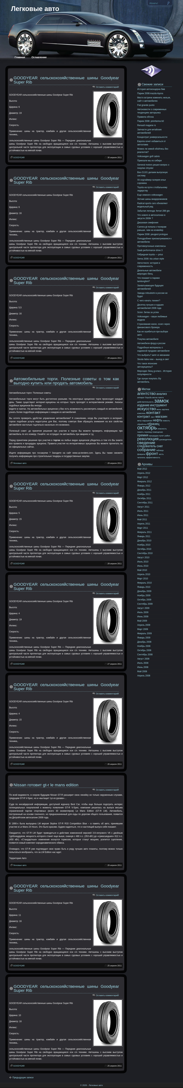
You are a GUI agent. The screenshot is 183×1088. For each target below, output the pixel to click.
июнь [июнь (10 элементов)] (158, 409)
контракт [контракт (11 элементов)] (143, 416)
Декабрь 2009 (144, 591)
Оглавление (39, 57)
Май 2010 (142, 570)
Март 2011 (142, 528)
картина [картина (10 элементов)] (165, 409)
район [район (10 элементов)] (167, 436)
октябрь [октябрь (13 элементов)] (147, 427)
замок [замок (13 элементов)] (161, 401)
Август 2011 (143, 507)
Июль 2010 (142, 561)
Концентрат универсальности (152, 137)
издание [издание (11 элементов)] (143, 405)
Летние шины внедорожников (152, 199)
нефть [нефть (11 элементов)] (157, 420)
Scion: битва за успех (148, 312)
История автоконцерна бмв (151, 89)
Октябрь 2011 (144, 498)
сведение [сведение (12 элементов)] (146, 442)
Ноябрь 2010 (143, 545)
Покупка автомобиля (147, 339)
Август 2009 (143, 608)
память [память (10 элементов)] (140, 432)
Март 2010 (142, 578)
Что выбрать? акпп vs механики (153, 355)
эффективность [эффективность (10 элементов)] (153, 457)
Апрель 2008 (143, 675)
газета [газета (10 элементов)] (161, 397)
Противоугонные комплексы (151, 246)
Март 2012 (142, 477)
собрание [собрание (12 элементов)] (146, 449)
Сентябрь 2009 (145, 604)
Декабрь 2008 (144, 642)
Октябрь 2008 (144, 650)
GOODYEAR (19, 157)
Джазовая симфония (147, 222)
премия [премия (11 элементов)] (142, 435)
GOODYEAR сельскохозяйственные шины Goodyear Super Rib (66, 79)
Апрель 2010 (143, 574)
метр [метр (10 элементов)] (139, 420)
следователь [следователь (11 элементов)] (146, 446)
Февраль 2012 (144, 481)
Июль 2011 (142, 511)
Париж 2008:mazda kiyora (150, 93)
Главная (20, 57)
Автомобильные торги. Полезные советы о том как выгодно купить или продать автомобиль (66, 380)
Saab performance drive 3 (150, 250)
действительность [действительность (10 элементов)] (145, 402)
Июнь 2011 (142, 515)
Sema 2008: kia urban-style (150, 258)
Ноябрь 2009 (143, 595)
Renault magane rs (146, 125)
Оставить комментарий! (107, 87)
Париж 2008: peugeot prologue (152, 234)
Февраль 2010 (144, 583)
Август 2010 (143, 557)
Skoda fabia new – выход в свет (153, 359)
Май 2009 (142, 621)
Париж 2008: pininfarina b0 (150, 121)
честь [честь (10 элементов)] (161, 454)
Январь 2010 (143, 587)
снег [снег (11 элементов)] (160, 446)
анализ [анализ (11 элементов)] (161, 394)
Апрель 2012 (143, 473)
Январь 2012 (143, 485)
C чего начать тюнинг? (148, 300)
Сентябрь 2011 (145, 502)
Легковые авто (35, 8)
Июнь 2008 (142, 667)
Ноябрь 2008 (143, 646)
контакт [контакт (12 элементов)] (153, 412)
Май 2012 (142, 469)
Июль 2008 (142, 663)
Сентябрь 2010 (145, 553)
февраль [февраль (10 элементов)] (141, 454)
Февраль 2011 (144, 532)
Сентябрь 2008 (145, 654)
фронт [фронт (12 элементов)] (152, 453)
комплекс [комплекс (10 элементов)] (141, 413)
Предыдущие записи (22, 1077)
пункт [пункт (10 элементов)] (161, 436)
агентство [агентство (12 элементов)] (146, 393)
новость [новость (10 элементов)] (166, 420)
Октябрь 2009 (144, 599)
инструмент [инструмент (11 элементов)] (158, 405)
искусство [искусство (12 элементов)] (146, 408)
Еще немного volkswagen (150, 195)
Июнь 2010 (142, 566)
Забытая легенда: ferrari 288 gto (153, 211)
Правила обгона (145, 117)
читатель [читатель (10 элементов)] (141, 457)
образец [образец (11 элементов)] (153, 424)
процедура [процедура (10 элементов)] (153, 436)
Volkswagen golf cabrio (148, 156)
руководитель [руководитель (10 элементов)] (165, 439)
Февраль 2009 (144, 633)
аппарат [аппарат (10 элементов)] (141, 397)
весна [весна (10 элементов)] (155, 397)
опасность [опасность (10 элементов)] (162, 429)
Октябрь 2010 (144, 549)
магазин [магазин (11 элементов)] (161, 416)
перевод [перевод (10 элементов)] (148, 432)
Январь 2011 (143, 536)
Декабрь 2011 (144, 490)
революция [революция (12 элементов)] (148, 439)
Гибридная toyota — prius (150, 254)
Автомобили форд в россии (151, 343)
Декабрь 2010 (144, 540)
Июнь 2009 (142, 616)
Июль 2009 (142, 612)
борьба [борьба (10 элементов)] (148, 397)
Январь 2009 (143, 637)
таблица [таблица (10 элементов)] (160, 450)
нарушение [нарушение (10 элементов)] (147, 420)
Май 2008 (142, 671)
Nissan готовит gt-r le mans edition (46, 784)
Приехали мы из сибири (149, 160)
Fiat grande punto (145, 105)
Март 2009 (142, 629)
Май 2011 (142, 519)
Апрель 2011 (143, 523)
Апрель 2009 (143, 625)
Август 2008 (143, 658)
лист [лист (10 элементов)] (153, 417)
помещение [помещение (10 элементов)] (157, 432)
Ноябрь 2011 (143, 494)
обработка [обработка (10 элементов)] (142, 424)
